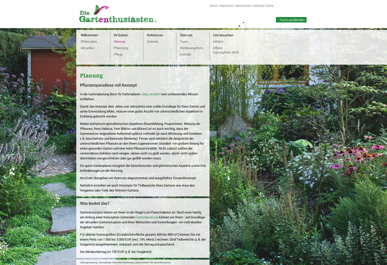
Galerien (152, 41)
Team (184, 41)
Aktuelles (87, 48)
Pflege (118, 54)
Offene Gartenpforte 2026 (226, 50)
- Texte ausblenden (291, 20)
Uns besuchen (223, 35)
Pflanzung (121, 48)
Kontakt (185, 54)
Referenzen (155, 35)
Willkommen (89, 35)
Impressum (226, 5)
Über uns (186, 35)
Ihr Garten (121, 35)
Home (213, 5)
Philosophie (89, 41)
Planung (119, 41)
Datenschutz (243, 5)
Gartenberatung (147, 217)
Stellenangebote (191, 48)
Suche (270, 5)
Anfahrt (218, 41)
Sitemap (258, 5)
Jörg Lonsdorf (150, 94)
